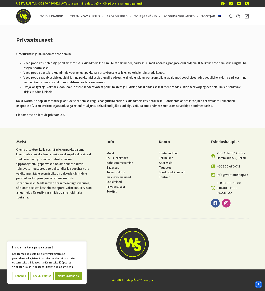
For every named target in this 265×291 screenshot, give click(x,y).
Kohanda (20, 276)
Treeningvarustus (87, 16)
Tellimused (166, 158)
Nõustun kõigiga (68, 276)
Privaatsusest (115, 187)
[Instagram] (231, 3)
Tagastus (112, 167)
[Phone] (247, 3)
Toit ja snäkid (148, 16)
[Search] (231, 16)
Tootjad (208, 16)
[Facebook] (223, 3)
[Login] (238, 16)
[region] (47, 262)
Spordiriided (119, 16)
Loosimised (114, 182)
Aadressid (165, 163)
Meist (110, 153)
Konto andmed (169, 153)
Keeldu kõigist (42, 276)
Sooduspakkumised (181, 16)
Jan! (151, 280)
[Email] (239, 3)
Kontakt (164, 177)
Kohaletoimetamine (119, 163)
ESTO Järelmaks (117, 158)
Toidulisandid (54, 16)
